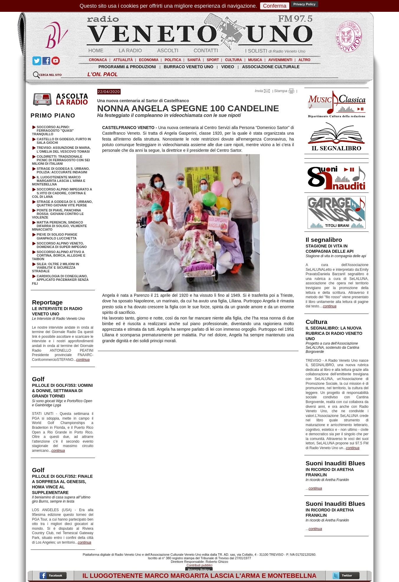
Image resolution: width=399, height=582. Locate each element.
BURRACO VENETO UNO (189, 66)
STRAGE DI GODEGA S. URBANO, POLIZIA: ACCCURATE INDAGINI (63, 170)
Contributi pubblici (199, 565)
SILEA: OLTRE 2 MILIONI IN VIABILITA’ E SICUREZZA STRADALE (55, 267)
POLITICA (173, 60)
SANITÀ (194, 60)
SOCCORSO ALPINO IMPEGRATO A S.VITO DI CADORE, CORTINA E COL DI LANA (62, 193)
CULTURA (233, 60)
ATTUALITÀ (123, 60)
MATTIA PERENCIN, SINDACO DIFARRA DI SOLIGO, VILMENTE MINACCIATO (59, 226)
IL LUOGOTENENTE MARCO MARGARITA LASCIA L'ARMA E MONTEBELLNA (59, 180)
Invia (263, 91)
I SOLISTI (275, 51)
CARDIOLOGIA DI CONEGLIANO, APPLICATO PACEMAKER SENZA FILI (60, 279)
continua (329, 306)
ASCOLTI (167, 50)
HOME (96, 50)
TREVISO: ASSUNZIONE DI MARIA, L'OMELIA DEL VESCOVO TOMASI (64, 149)
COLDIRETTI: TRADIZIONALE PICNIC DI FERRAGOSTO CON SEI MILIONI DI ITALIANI (61, 160)
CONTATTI (206, 50)
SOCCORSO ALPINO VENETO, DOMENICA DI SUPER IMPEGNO (62, 245)
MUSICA (255, 60)
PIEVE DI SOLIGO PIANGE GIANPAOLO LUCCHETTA (57, 236)
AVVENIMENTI (280, 60)
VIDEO (227, 66)
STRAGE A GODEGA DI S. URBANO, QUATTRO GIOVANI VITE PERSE (65, 203)
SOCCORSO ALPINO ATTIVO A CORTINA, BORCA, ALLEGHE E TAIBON (59, 255)
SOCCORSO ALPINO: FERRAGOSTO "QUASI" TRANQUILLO (53, 130)
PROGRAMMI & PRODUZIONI (127, 66)
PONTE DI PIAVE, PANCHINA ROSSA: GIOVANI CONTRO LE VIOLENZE (58, 213)
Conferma (274, 6)
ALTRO (304, 60)
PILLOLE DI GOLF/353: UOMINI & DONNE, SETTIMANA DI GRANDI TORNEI (62, 390)
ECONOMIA (148, 60)
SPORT (213, 60)
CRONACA (98, 60)
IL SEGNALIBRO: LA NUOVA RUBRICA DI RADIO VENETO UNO (334, 333)
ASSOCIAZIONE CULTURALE (271, 66)
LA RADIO (130, 50)
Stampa (284, 91)
